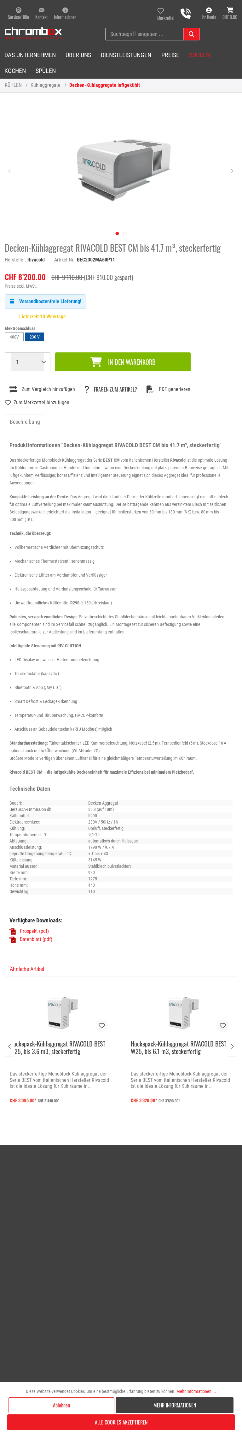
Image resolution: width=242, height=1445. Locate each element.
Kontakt (109, 1160)
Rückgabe (111, 1186)
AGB (178, 1186)
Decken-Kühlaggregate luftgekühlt (104, 85)
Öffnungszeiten (189, 1160)
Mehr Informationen (174, 1405)
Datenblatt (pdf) (36, 939)
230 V (35, 336)
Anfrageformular (118, 1169)
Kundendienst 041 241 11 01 (48, 1213)
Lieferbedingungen (193, 1194)
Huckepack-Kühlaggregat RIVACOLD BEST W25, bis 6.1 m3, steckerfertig (178, 1048)
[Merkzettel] (165, 13)
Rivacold (36, 260)
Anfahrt (181, 1169)
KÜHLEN (13, 85)
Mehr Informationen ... (196, 1391)
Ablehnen (61, 1405)
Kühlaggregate (45, 85)
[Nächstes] (232, 170)
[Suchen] (191, 34)
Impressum (185, 1177)
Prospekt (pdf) (34, 931)
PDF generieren (168, 389)
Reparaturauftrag (118, 1177)
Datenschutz (186, 1203)
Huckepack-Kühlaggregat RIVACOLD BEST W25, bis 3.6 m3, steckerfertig (57, 1048)
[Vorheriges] (9, 170)
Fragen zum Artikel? (110, 389)
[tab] (25, 422)
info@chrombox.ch (28, 1198)
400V (14, 336)
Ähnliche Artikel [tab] (27, 969)
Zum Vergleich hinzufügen (42, 389)
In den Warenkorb (122, 362)
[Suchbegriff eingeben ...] (144, 34)
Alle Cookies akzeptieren (121, 1422)
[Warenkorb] (229, 13)
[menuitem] (132, 1160)
